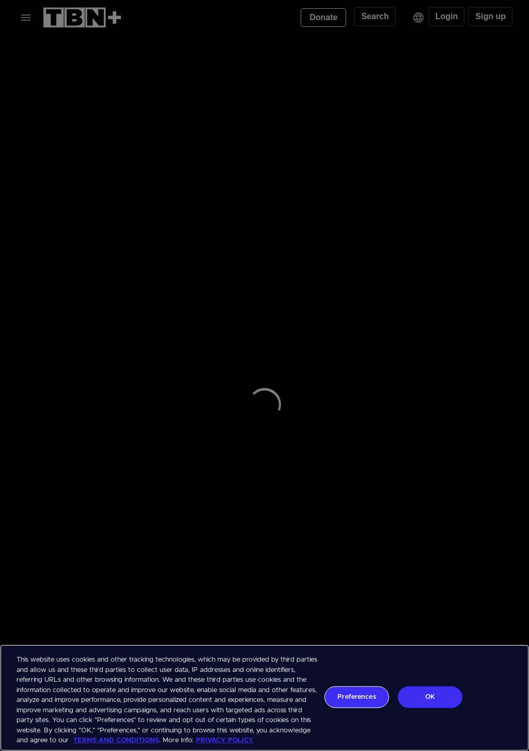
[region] (264, 698)
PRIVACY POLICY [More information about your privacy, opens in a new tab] (225, 740)
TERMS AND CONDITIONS (116, 740)
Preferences (356, 697)
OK (430, 697)
